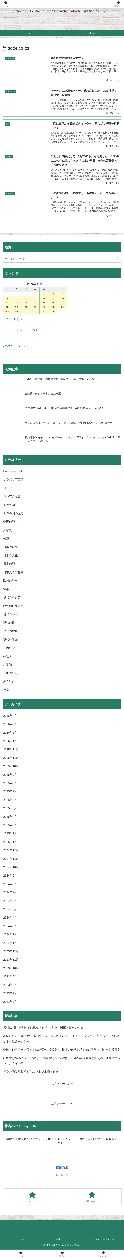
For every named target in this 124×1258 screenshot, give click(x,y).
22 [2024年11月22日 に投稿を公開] (44, 307)
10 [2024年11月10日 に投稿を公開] (62, 298)
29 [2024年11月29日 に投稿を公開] (44, 311)
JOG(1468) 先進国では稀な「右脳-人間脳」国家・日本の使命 (43, 1027)
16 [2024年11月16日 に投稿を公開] (53, 303)
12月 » (18, 319)
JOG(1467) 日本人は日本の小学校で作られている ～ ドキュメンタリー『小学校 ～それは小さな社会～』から (61, 1039)
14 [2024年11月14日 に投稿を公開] (35, 303)
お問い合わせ (62, 1239)
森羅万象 (62, 1168)
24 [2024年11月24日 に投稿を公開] (62, 307)
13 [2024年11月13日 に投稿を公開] (25, 303)
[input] (62, 259)
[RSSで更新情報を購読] (67, 1175)
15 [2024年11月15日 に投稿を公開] (44, 303)
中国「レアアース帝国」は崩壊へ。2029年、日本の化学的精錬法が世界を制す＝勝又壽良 (61, 1050)
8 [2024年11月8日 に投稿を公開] (44, 298)
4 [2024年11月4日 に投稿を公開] (7, 298)
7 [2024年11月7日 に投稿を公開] (35, 298)
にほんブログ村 (20, 330)
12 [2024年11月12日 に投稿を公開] (16, 303)
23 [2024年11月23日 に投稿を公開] (53, 307)
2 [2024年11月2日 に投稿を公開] (53, 294)
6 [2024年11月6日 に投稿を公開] (25, 298)
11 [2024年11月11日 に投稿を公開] (7, 303)
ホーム (21, 1239)
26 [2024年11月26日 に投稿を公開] (16, 311)
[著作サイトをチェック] (57, 1175)
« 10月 (7, 319)
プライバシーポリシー (102, 1239)
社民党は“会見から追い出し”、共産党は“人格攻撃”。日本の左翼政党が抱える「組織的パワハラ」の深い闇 (61, 1061)
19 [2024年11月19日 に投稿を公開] (16, 307)
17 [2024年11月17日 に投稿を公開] (62, 303)
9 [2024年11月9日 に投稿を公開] (53, 298)
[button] (118, 259)
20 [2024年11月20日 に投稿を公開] (25, 307)
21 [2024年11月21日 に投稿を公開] (35, 307)
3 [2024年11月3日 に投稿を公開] (62, 294)
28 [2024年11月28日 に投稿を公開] (35, 311)
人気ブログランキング (15, 346)
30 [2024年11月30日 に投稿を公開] (53, 311)
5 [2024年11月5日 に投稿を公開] (16, 298)
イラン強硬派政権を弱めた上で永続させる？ (32, 1072)
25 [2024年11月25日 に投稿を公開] (7, 311)
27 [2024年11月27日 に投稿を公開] (25, 311)
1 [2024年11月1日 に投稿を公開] (44, 294)
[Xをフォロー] (62, 1175)
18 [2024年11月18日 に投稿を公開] (7, 307)
